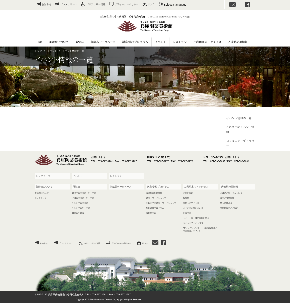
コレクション (41, 198)
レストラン (180, 42)
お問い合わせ (232, 4)
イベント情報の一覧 (238, 118)
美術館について (59, 42)
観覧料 (186, 198)
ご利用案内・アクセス (207, 42)
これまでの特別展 (80, 203)
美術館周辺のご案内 (229, 208)
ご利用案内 (188, 193)
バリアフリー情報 (95, 4)
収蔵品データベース (103, 42)
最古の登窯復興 (227, 198)
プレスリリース (68, 4)
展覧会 (79, 42)
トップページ (43, 176)
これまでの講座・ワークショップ (161, 203)
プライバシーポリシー (127, 4)
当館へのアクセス (191, 203)
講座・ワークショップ (156, 198)
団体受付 (187, 213)
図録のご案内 (78, 213)
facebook (247, 4)
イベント (160, 42)
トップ (38, 51)
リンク (151, 4)
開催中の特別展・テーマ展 (84, 193)
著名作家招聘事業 (154, 193)
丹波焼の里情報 (238, 42)
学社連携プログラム (155, 208)
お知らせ (46, 4)
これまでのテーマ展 (81, 208)
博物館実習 (151, 213)
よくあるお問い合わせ (193, 208)
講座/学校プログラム (135, 42)
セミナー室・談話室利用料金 (196, 218)
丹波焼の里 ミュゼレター (232, 193)
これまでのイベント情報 (240, 129)
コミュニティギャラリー (240, 143)
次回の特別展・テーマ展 (83, 198)
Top (40, 42)
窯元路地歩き (226, 203)
